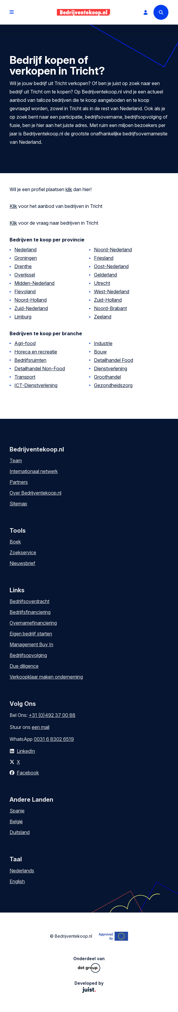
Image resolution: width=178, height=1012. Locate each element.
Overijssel (24, 275)
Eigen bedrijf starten (31, 634)
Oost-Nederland (111, 266)
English (17, 881)
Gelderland (105, 275)
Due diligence (24, 666)
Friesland (103, 258)
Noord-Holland (30, 300)
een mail (40, 727)
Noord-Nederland (113, 250)
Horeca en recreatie (35, 352)
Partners (19, 482)
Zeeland (102, 317)
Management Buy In (31, 644)
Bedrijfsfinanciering (30, 612)
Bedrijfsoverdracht (29, 601)
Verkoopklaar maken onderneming (46, 677)
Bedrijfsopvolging (28, 655)
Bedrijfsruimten (30, 360)
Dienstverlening (110, 368)
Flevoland (25, 291)
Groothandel (107, 377)
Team (16, 460)
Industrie (103, 343)
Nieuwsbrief (22, 563)
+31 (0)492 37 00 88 (52, 715)
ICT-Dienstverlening (35, 385)
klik (69, 189)
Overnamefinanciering (33, 623)
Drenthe (23, 266)
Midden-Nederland (34, 283)
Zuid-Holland (108, 300)
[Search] (160, 12)
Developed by (89, 987)
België (16, 821)
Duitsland (20, 832)
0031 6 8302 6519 (54, 739)
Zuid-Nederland (31, 308)
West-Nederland (111, 291)
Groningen (25, 258)
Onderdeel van (89, 964)
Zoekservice (23, 552)
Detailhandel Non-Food (39, 368)
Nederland (25, 250)
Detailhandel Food (113, 360)
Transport (24, 377)
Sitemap (18, 504)
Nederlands (22, 871)
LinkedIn (26, 751)
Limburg (22, 317)
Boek (15, 542)
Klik (13, 206)
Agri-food (25, 343)
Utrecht (102, 283)
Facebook (28, 773)
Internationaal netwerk (34, 471)
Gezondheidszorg (113, 385)
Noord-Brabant (110, 308)
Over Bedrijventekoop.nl (35, 493)
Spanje (17, 811)
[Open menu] (12, 12)
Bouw (100, 352)
